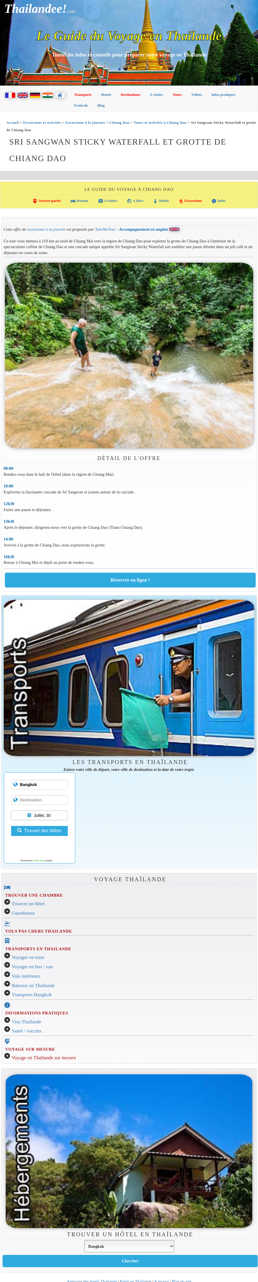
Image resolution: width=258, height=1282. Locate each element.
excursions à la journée (46, 229)
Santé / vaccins (26, 1031)
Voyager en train (28, 957)
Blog (101, 105)
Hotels (106, 94)
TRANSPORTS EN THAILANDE (38, 949)
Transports (83, 94)
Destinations (130, 94)
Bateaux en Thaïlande (33, 985)
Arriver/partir (46, 201)
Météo (161, 201)
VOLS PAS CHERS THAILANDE (38, 931)
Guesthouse (23, 913)
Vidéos (196, 94)
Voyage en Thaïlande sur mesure (44, 1057)
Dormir (79, 201)
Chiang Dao (120, 122)
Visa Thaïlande (26, 1021)
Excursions (190, 201)
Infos (218, 201)
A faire (135, 201)
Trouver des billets (39, 830)
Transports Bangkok (32, 994)
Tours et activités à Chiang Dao (160, 122)
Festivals (81, 105)
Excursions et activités (42, 122)
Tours (177, 94)
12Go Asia (38, 860)
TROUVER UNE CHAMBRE (34, 895)
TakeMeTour (105, 229)
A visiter (156, 94)
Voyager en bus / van (32, 966)
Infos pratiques (223, 94)
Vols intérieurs (26, 976)
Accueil (12, 122)
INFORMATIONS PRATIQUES (36, 1013)
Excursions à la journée (85, 122)
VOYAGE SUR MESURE (30, 1049)
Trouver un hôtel (28, 903)
